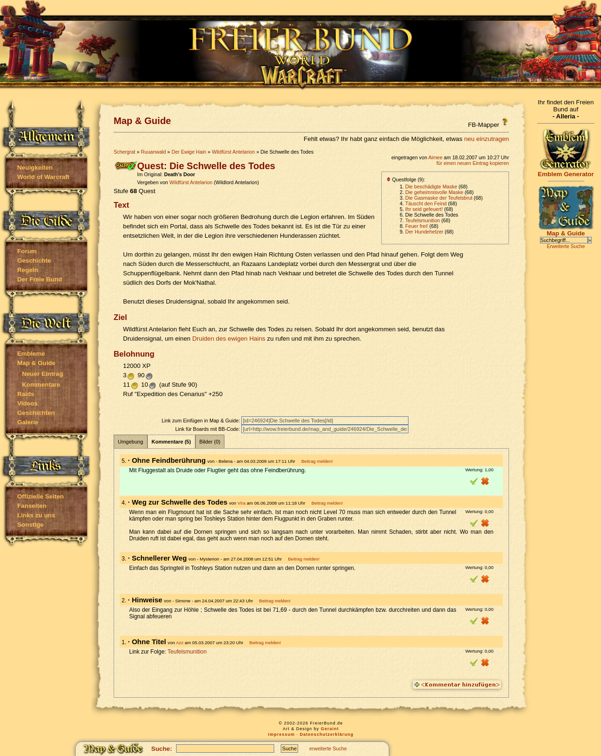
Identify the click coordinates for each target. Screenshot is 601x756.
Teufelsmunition (422, 220)
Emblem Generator (566, 171)
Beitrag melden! (317, 461)
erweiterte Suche (328, 748)
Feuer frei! (416, 226)
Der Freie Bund (39, 279)
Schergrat (124, 152)
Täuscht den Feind (426, 203)
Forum (27, 251)
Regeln (27, 269)
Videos (27, 403)
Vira (242, 503)
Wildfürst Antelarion (233, 152)
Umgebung (130, 441)
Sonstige (30, 524)
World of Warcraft (43, 176)
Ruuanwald (153, 152)
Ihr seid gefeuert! (424, 209)
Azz (180, 642)
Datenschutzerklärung (327, 734)
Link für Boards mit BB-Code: (208, 429)
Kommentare (41, 384)
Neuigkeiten (35, 167)
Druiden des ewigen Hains (228, 338)
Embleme (31, 353)
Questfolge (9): (405, 179)
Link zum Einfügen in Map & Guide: (201, 420)
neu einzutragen (486, 138)
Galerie (28, 422)
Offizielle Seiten (40, 496)
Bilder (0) (210, 441)
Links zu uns (36, 515)
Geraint (330, 728)
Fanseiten (31, 505)
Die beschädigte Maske (431, 186)
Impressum (281, 734)
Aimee (435, 157)
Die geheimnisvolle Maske (434, 192)
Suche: (161, 748)
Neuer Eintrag (42, 373)
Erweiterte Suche (566, 246)
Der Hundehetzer (424, 231)
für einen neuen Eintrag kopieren (472, 163)
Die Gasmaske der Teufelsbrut (438, 198)
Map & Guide (36, 362)
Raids (25, 393)
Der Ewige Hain (188, 152)
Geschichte (34, 260)
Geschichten (36, 412)
